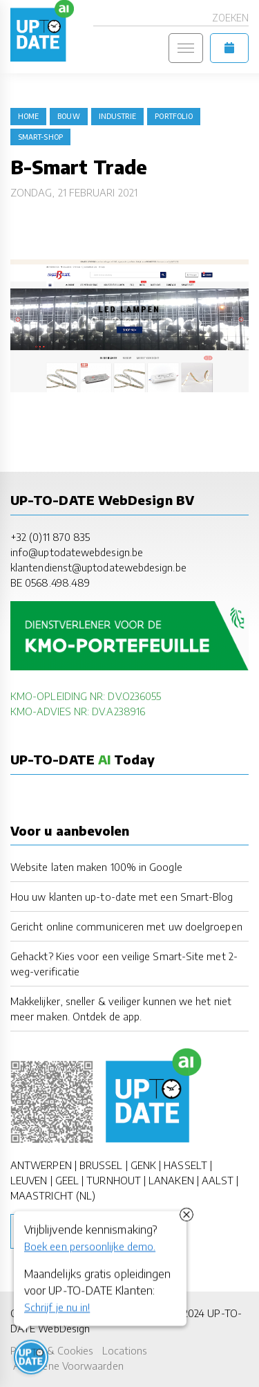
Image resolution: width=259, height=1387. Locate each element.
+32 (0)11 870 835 (50, 537)
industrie (118, 116)
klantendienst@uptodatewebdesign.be (98, 567)
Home (28, 116)
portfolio (174, 116)
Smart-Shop (40, 137)
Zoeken (230, 18)
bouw (68, 116)
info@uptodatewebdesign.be (76, 552)
